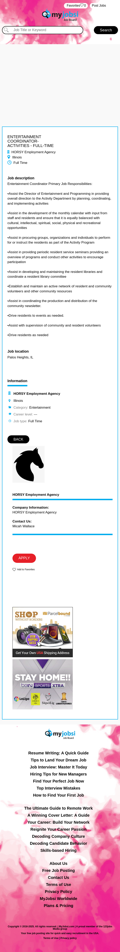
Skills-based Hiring (58, 850)
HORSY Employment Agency (35, 495)
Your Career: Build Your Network (59, 822)
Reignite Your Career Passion (58, 829)
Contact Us (58, 877)
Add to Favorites (26, 569)
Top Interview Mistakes (58, 788)
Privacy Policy (58, 891)
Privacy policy (69, 938)
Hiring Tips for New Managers (58, 774)
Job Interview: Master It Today (58, 767)
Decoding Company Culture (58, 836)
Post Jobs (99, 5)
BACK (18, 439)
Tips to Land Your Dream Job (58, 760)
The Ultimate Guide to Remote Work (58, 808)
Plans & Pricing (58, 905)
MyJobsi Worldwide (58, 898)
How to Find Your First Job (58, 795)
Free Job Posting (58, 870)
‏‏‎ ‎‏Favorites (76, 5)
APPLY (24, 558)
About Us (59, 863)
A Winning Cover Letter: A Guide (59, 815)
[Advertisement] (60, 72)
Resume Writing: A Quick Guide (58, 753)
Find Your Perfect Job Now (58, 781)
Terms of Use (58, 884)
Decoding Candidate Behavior (58, 843)
